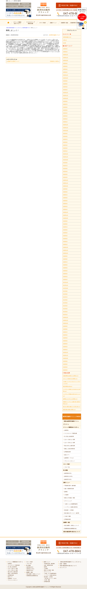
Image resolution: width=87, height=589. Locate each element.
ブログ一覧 (67, 467)
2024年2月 (65, 89)
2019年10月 (65, 218)
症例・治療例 (63, 563)
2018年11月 (65, 250)
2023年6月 (65, 107)
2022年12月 (65, 124)
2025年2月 (65, 72)
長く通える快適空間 (69, 436)
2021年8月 (65, 162)
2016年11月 (65, 320)
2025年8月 (65, 63)
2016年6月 (65, 334)
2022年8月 (65, 136)
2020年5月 (65, 197)
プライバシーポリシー (69, 461)
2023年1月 (65, 121)
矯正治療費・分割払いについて (71, 525)
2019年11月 (65, 215)
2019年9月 (65, 221)
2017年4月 (65, 305)
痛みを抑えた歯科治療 (69, 445)
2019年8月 (65, 223)
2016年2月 (65, 346)
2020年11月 (65, 183)
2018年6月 (65, 264)
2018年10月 (65, 253)
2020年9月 (65, 188)
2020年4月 (65, 200)
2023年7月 (65, 104)
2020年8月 (65, 191)
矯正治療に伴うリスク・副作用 (71, 513)
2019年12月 (65, 212)
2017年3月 (65, 308)
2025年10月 (65, 60)
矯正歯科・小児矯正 (69, 510)
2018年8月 (65, 258)
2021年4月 (65, 171)
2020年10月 (65, 186)
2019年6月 (65, 229)
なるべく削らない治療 (69, 442)
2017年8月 (65, 294)
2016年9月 (65, 326)
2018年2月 (65, 276)
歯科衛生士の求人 (68, 476)
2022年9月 (65, 133)
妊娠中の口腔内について (13, 61)
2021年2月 (65, 177)
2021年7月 (65, 165)
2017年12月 (65, 282)
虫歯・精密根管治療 (69, 488)
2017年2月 (65, 311)
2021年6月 (65, 168)
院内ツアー (67, 454)
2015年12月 (65, 352)
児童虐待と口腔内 (54, 61)
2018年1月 (65, 279)
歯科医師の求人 (68, 473)
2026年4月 (65, 48)
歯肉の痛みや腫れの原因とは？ (69, 409)
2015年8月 (65, 364)
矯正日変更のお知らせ (67, 386)
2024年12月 (65, 75)
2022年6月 (65, 142)
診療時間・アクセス (69, 458)
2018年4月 (65, 270)
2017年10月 (65, 288)
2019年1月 (65, 244)
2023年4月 (65, 113)
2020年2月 (65, 206)
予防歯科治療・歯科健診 (70, 485)
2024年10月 (65, 77)
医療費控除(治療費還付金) (70, 528)
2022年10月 (65, 130)
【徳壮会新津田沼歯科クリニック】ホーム (8, 23)
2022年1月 (65, 150)
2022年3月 (65, 145)
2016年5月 (65, 337)
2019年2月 (65, 241)
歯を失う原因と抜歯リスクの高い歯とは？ (71, 406)
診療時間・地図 (75, 23)
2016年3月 (65, 343)
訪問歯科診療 (67, 451)
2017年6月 (65, 299)
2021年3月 (65, 174)
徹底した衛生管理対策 (69, 448)
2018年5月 (65, 267)
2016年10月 (65, 323)
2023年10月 (65, 98)
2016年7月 (65, 331)
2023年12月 (65, 92)
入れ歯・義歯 (67, 516)
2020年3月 (65, 203)
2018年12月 (65, 247)
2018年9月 (65, 256)
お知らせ (65, 40)
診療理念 (66, 430)
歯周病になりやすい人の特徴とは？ (70, 398)
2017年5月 (65, 302)
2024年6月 (65, 83)
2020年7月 (65, 194)
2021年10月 (65, 159)
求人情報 (65, 470)
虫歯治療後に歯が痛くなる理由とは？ (71, 375)
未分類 (64, 42)
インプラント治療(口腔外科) (71, 507)
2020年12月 (65, 180)
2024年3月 (65, 86)
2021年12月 (65, 153)
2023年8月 (65, 101)
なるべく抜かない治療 (69, 439)
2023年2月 (65, 118)
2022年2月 (65, 148)
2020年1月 (65, 209)
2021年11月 (65, 156)
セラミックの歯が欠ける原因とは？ (70, 378)
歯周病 (65, 491)
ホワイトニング (68, 500)
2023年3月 (65, 115)
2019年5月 (65, 232)
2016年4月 (65, 340)
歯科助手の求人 (68, 479)
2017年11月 (65, 285)
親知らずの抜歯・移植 (69, 497)
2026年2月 (65, 51)
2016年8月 (65, 329)
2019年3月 (65, 238)
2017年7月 (65, 296)
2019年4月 (65, 235)
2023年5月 (65, 110)
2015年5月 (65, 367)
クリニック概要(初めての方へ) (17, 23)
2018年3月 (65, 273)
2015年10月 (65, 358)
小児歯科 (66, 494)
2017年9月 (65, 291)
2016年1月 (65, 349)
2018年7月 (65, 261)
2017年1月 (65, 314)
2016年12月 (65, 317)
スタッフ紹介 (42, 23)
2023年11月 (65, 95)
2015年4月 (65, 369)
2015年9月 (65, 361)
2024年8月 (65, 80)
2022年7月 (65, 139)
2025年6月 (65, 66)
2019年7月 (65, 226)
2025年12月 (65, 54)
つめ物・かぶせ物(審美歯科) (71, 504)
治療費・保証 (64, 23)
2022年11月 (65, 127)
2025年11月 (65, 57)
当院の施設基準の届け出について (71, 531)
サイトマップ (63, 567)
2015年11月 (65, 355)
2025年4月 (65, 69)
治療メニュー (53, 23)
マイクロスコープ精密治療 (30, 23)
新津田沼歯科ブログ (54, 35)
